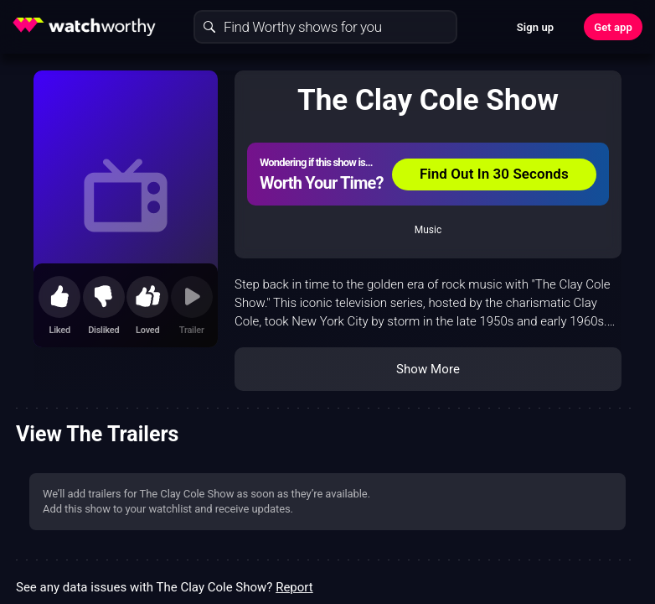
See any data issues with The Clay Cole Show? (164, 587)
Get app (613, 27)
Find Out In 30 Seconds (494, 173)
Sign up (535, 27)
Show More (428, 369)
